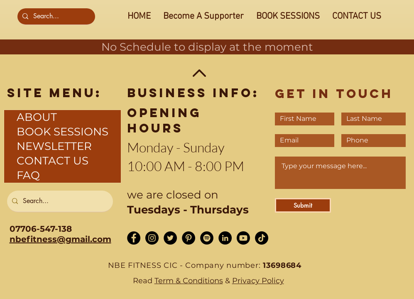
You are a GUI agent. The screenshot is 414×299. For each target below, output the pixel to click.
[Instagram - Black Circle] (152, 238)
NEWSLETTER (54, 146)
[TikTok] (261, 238)
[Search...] (55, 16)
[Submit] (303, 205)
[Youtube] (243, 238)
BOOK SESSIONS (62, 131)
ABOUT (37, 117)
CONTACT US (52, 160)
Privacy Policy (258, 280)
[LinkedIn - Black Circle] (225, 238)
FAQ (28, 175)
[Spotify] (206, 238)
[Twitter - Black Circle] (170, 238)
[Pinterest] (188, 238)
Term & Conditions (188, 280)
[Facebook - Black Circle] (133, 238)
